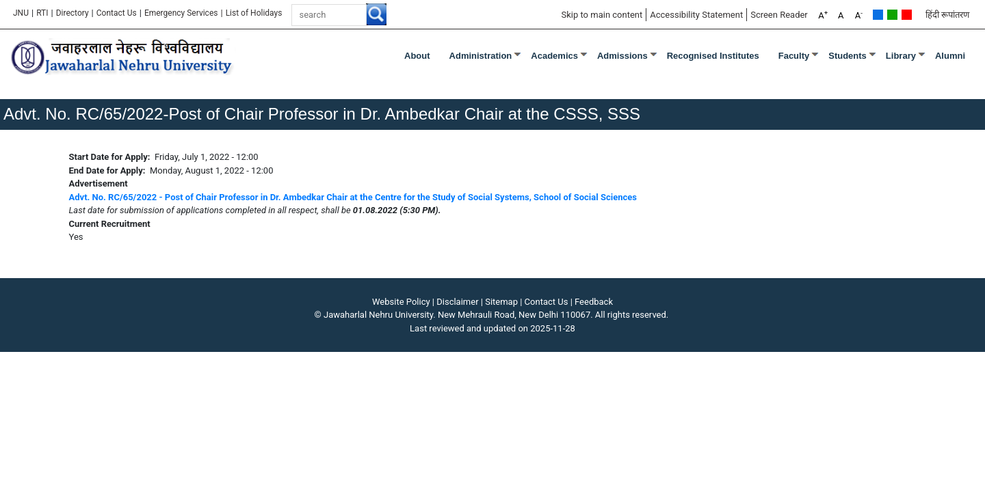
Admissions (622, 56)
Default (878, 15)
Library (901, 56)
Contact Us (116, 13)
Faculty (794, 56)
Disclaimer (457, 302)
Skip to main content (601, 15)
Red (907, 15)
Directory (72, 13)
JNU (21, 13)
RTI (42, 13)
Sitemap (501, 302)
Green (892, 15)
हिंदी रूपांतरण (947, 15)
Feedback (594, 302)
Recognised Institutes (713, 56)
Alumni (950, 56)
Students (847, 56)
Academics (554, 56)
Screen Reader (779, 15)
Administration (480, 56)
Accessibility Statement (696, 15)
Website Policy (401, 302)
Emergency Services (181, 13)
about (417, 56)
